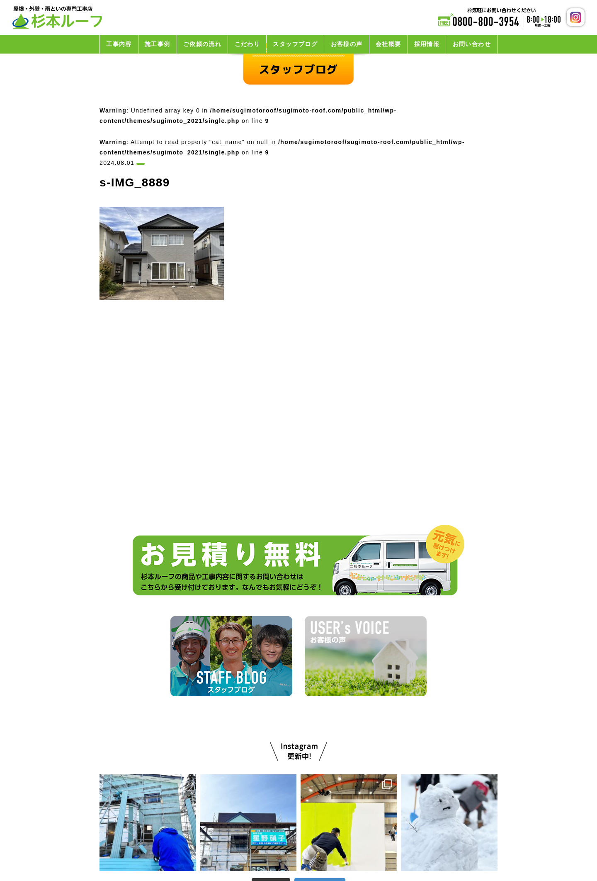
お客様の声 (347, 44)
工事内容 (119, 44)
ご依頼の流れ (202, 44)
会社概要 (388, 44)
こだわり (247, 44)
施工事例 (157, 44)
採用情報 (427, 44)
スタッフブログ (295, 44)
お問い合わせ (472, 44)
